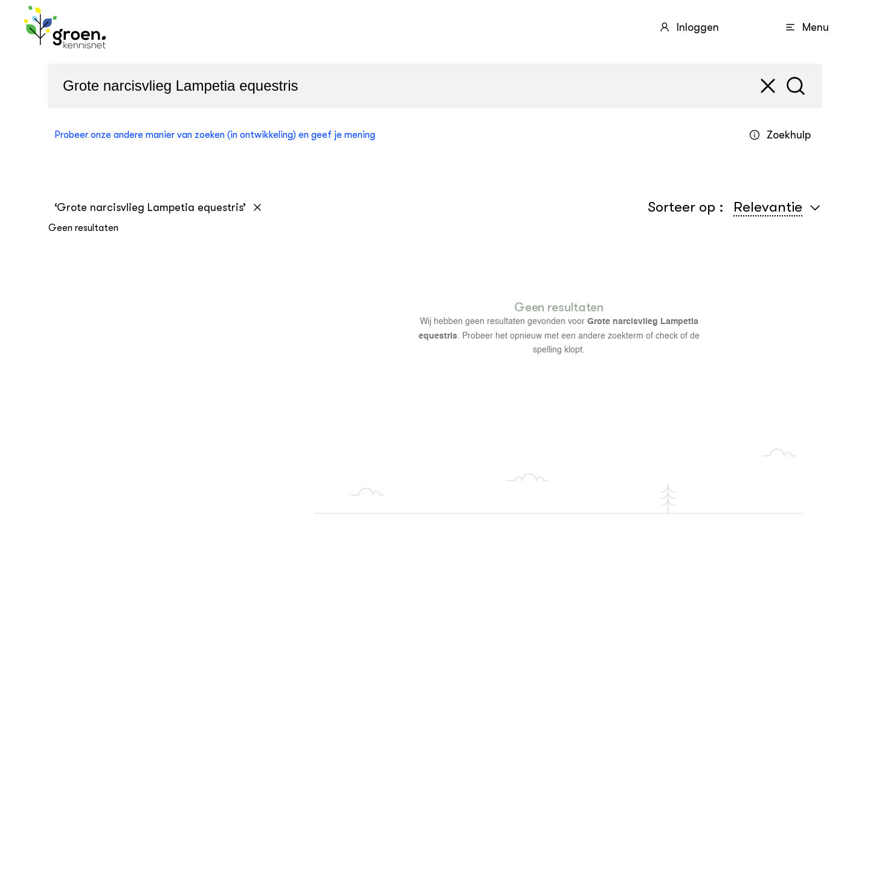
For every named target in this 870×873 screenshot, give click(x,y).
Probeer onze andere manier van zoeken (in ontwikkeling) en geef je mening (214, 134)
